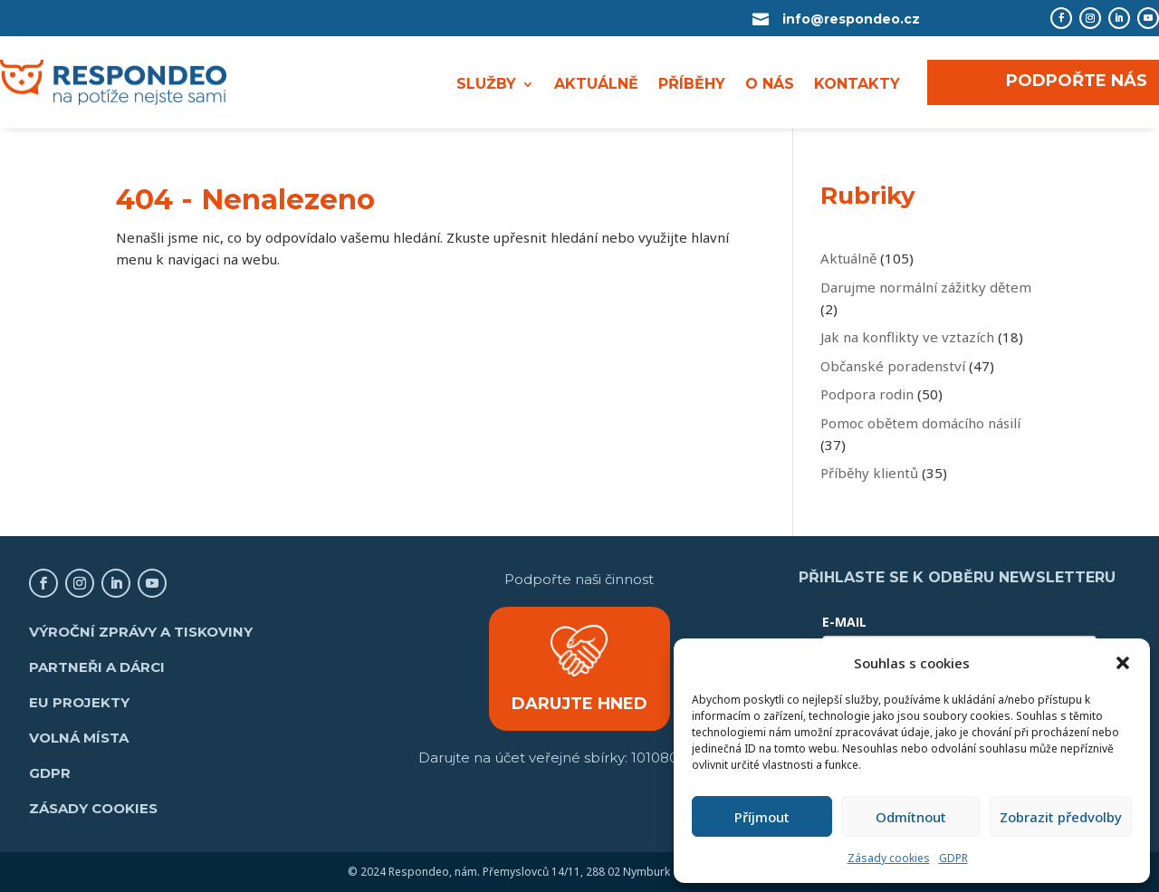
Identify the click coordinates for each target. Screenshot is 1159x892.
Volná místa (79, 737)
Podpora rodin (867, 394)
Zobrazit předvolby (1061, 817)
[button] (1123, 663)
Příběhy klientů (869, 473)
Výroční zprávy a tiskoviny (141, 631)
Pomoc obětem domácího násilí (920, 423)
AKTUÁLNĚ (596, 85)
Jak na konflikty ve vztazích (907, 337)
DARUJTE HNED (579, 704)
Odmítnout (911, 817)
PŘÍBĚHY (691, 85)
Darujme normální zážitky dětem (925, 287)
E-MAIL (844, 621)
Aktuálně (848, 258)
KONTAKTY (857, 85)
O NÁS (769, 85)
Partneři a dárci (97, 667)
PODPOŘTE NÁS (1076, 81)
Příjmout (762, 817)
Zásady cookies (889, 858)
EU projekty (79, 702)
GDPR (953, 858)
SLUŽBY (486, 85)
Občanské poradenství (892, 366)
